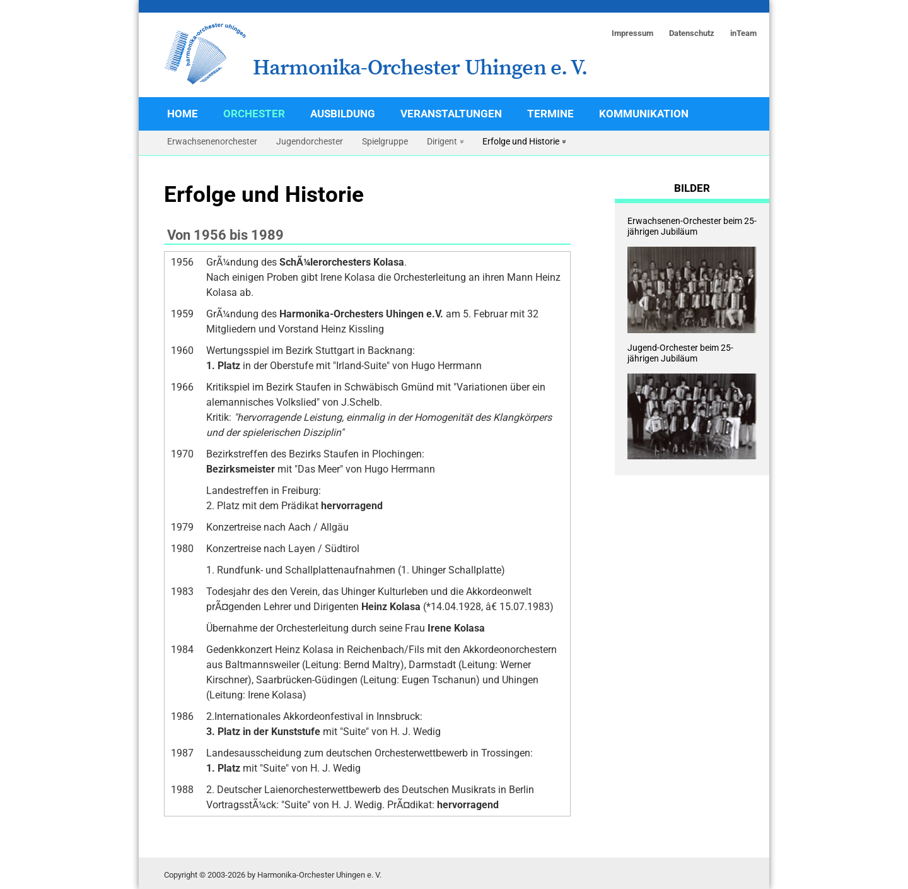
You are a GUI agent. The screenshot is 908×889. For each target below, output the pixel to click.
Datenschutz (691, 33)
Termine (550, 113)
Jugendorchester (309, 141)
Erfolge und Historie (520, 141)
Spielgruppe (385, 141)
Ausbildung (342, 113)
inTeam (743, 33)
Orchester (254, 113)
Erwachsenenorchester (212, 141)
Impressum (632, 33)
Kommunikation (644, 113)
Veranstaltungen (451, 113)
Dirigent (442, 141)
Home (182, 113)
